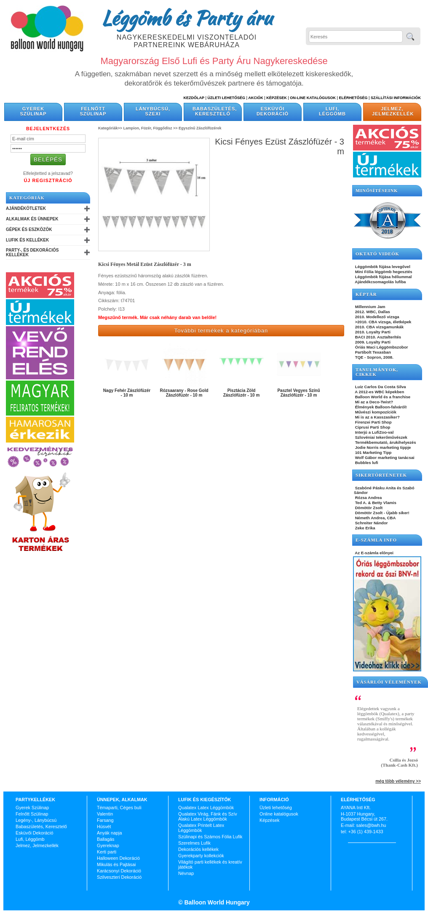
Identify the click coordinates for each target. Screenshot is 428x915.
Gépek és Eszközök (29, 229)
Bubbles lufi (366, 462)
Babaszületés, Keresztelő (215, 111)
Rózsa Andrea (368, 497)
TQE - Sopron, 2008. (373, 357)
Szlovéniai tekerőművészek (380, 437)
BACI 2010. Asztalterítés (377, 337)
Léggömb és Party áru (186, 17)
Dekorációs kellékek (198, 849)
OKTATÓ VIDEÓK (377, 254)
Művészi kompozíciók (375, 412)
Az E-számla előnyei (373, 552)
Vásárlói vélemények (389, 682)
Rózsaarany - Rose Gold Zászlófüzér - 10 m (184, 392)
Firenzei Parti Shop (373, 422)
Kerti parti (106, 851)
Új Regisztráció (48, 180)
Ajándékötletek (26, 208)
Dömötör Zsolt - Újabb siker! (381, 512)
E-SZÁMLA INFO (376, 540)
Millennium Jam (369, 306)
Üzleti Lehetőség (226, 98)
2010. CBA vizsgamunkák (379, 327)
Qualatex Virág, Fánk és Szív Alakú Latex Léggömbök (207, 816)
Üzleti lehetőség (275, 807)
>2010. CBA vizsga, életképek (382, 321)
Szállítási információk (396, 98)
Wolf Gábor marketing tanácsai (384, 457)
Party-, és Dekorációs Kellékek (32, 252)
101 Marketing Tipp (372, 452)
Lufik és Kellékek (27, 240)
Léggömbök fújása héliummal (383, 276)
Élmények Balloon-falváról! (380, 407)
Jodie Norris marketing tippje (382, 447)
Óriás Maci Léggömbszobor (381, 347)
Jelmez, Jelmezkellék (393, 111)
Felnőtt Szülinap (93, 111)
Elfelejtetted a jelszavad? (48, 173)
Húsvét (104, 826)
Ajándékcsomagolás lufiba (380, 281)
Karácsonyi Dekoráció (119, 870)
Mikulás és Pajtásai (116, 864)
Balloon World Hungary (216, 902)
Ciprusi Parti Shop (372, 427)
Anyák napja (109, 832)
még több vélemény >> (398, 781)
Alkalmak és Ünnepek (32, 219)
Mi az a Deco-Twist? (373, 402)
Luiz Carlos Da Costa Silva (380, 386)
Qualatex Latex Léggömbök (206, 807)
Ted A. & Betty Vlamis (375, 502)
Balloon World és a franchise (382, 396)
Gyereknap (108, 845)
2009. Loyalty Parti (372, 342)
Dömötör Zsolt (368, 507)
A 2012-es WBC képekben (379, 391)
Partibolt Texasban (372, 352)
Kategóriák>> (110, 128)
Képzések (276, 98)
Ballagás (105, 839)
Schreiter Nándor (371, 523)
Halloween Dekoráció (118, 858)
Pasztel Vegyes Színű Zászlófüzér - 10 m (298, 392)
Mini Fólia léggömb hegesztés (383, 271)
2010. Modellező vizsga (376, 316)
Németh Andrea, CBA (375, 517)
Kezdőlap (194, 98)
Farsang (105, 820)
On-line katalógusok (313, 98)
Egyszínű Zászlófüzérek (200, 128)
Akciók (255, 98)
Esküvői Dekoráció (273, 111)
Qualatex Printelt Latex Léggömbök (201, 828)
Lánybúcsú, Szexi (153, 111)
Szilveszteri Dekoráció (119, 877)
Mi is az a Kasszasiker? (377, 417)
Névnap (186, 873)
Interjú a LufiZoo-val (373, 432)
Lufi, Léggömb (332, 111)
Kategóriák (27, 198)
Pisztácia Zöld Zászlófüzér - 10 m (241, 392)
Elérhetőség (353, 98)
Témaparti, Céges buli (119, 807)
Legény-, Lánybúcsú (36, 820)
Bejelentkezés (48, 128)
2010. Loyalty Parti (372, 332)
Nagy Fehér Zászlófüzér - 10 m (126, 392)
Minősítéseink (377, 190)
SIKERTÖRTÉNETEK (381, 475)
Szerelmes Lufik (194, 842)
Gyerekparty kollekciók (201, 855)
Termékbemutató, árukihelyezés (385, 442)
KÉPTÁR (366, 294)
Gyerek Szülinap (33, 111)
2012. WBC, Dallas (372, 311)
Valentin (105, 813)
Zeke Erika (364, 528)
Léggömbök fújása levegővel (382, 266)
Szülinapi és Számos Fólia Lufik (210, 836)
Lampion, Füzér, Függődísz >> (150, 128)
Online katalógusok (278, 813)
